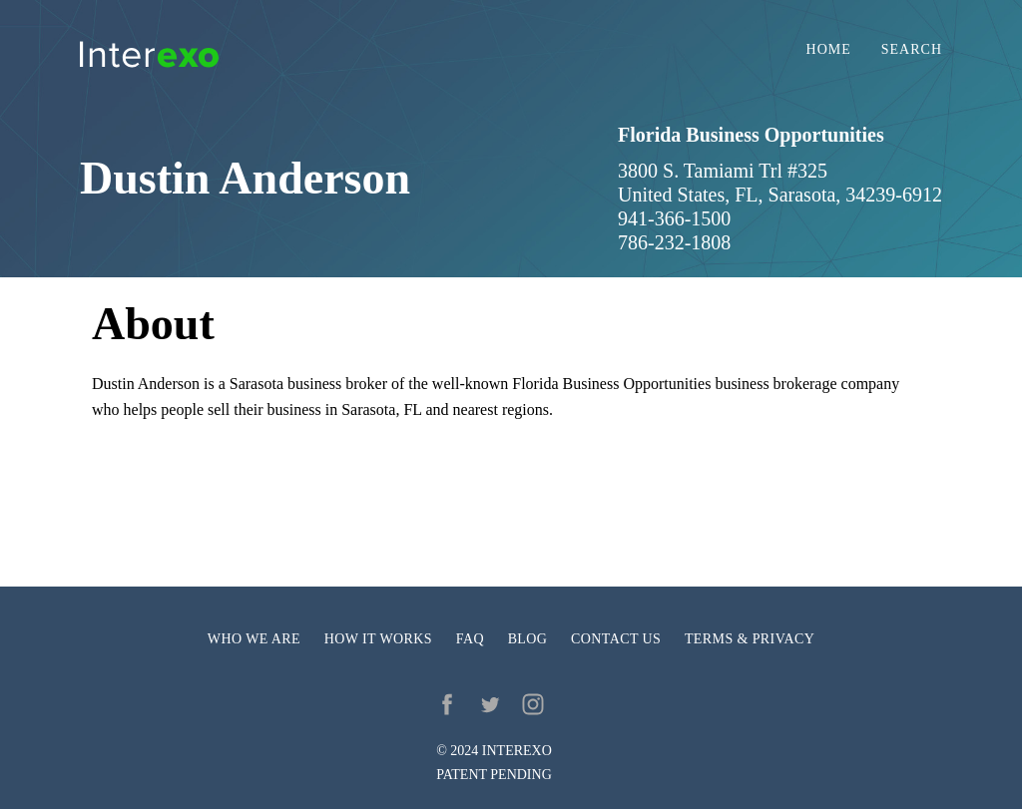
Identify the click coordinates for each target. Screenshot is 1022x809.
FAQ (470, 638)
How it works (378, 638)
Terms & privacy (749, 638)
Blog (528, 638)
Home (828, 50)
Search (911, 50)
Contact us (616, 638)
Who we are (254, 638)
